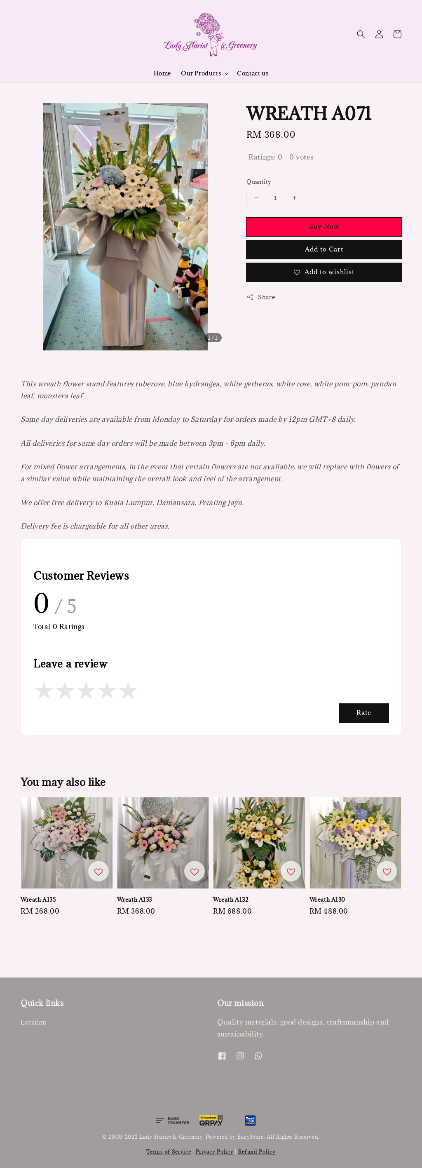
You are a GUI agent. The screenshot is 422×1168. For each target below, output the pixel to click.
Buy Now (324, 226)
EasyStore (250, 1136)
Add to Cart (324, 249)
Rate (363, 712)
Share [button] (260, 297)
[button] (361, 34)
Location (34, 1022)
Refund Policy (257, 1151)
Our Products (201, 73)
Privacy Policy (215, 1151)
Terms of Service (168, 1151)
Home (162, 73)
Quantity (258, 182)
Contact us (252, 73)
